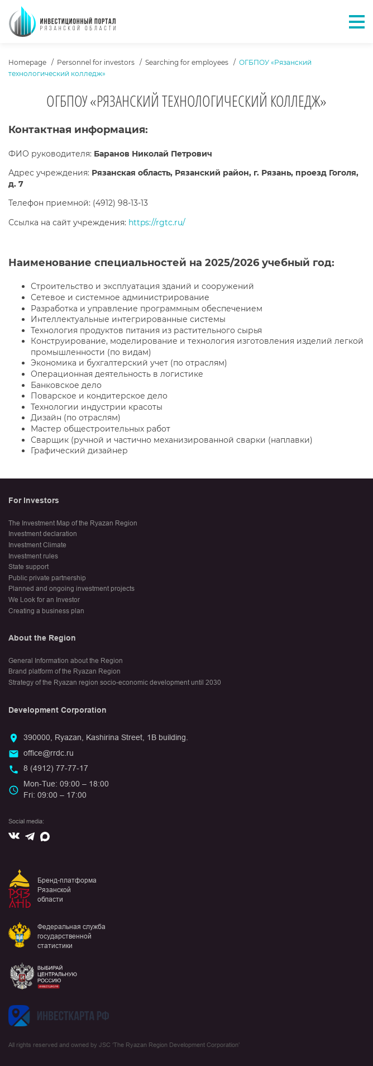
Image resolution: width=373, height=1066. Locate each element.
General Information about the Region (65, 661)
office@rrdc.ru (48, 752)
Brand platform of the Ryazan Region (64, 671)
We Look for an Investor (44, 600)
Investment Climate (37, 545)
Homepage (27, 62)
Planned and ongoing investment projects (71, 589)
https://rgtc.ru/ (156, 222)
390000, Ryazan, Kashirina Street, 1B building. (105, 737)
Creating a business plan (46, 611)
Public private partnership (47, 578)
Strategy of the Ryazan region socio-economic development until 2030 (114, 682)
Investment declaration (42, 534)
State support (28, 567)
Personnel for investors (96, 62)
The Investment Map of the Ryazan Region (72, 523)
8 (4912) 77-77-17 (55, 768)
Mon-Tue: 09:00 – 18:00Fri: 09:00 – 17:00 (66, 789)
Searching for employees (186, 62)
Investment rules (33, 556)
